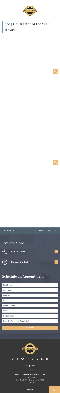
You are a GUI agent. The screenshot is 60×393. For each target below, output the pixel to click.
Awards (9, 230)
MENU (17, 390)
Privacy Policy (29, 366)
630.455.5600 (30, 377)
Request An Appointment (54, 390)
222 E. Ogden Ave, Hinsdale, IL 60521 (30, 374)
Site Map (29, 369)
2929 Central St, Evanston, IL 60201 (30, 380)
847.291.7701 (30, 383)
